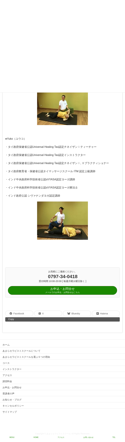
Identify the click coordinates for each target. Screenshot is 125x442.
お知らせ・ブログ (12, 399)
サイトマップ (10, 411)
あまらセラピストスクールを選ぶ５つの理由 (26, 357)
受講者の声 (8, 393)
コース (6, 363)
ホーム (6, 344)
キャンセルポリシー (13, 405)
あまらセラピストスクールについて (21, 350)
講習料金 (7, 381)
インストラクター (12, 369)
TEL (114, 437)
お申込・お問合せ (12, 387)
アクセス (7, 375)
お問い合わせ (88, 437)
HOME (36, 437)
